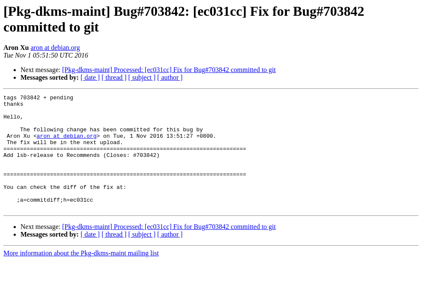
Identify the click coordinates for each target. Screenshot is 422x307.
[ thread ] (114, 77)
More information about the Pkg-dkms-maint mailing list (81, 276)
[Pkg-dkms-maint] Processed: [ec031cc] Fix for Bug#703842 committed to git (169, 69)
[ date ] (90, 77)
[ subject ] (142, 77)
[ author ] (170, 77)
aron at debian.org (55, 47)
